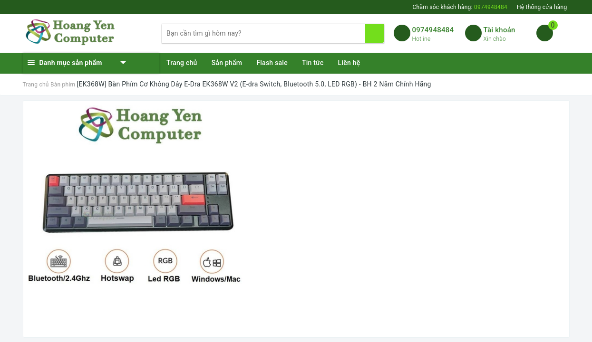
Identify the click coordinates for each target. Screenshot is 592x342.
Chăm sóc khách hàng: (459, 7)
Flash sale (272, 62)
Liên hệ (349, 62)
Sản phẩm (227, 62)
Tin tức (313, 62)
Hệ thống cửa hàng (542, 7)
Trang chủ (181, 62)
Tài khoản (499, 30)
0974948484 (433, 30)
